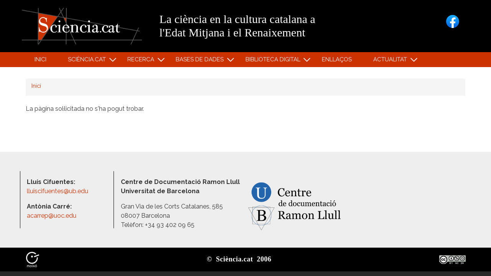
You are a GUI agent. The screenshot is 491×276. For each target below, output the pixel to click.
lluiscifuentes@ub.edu (58, 191)
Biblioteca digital (274, 61)
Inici (40, 59)
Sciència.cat (88, 61)
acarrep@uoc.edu (51, 215)
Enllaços (337, 59)
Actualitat (391, 61)
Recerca (142, 61)
